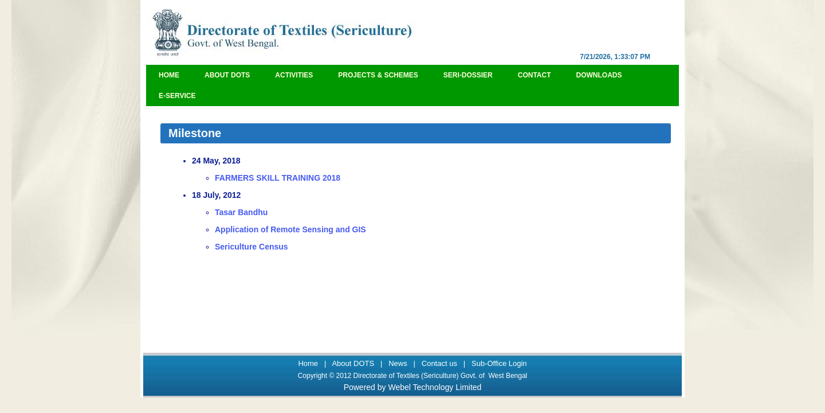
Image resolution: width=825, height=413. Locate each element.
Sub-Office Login (499, 363)
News (397, 363)
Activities (294, 75)
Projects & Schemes (378, 75)
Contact (534, 75)
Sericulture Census (251, 246)
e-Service (177, 96)
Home (169, 75)
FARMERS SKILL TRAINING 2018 (277, 177)
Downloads (599, 75)
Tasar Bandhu (241, 212)
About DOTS (227, 75)
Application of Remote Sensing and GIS (290, 229)
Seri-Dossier (468, 75)
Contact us (439, 363)
